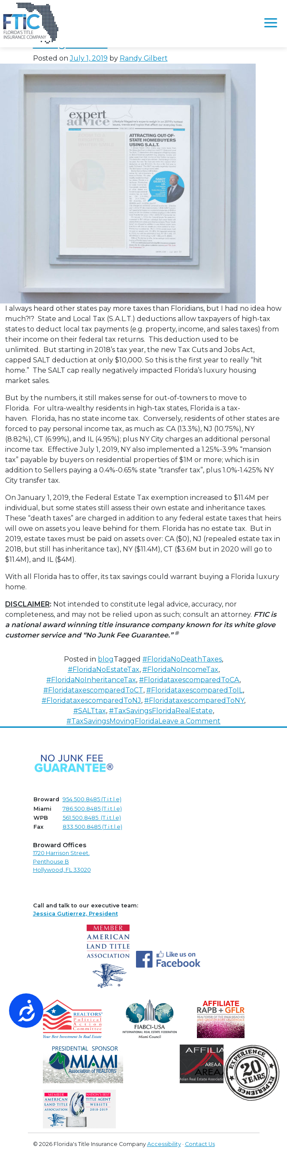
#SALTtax (89, 711)
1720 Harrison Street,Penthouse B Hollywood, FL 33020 (62, 861)
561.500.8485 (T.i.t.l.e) (92, 818)
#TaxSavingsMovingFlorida (112, 721)
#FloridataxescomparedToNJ (91, 700)
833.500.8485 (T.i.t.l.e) (92, 827)
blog (106, 659)
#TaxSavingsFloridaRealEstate (161, 711)
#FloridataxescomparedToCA (189, 680)
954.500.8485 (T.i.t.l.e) (92, 799)
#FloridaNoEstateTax (103, 669)
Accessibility (164, 1144)
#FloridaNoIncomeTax (180, 669)
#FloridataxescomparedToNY (194, 700)
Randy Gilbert (144, 58)
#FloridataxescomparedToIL (194, 690)
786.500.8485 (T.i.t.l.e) (92, 809)
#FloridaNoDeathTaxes (182, 659)
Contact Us (200, 1144)
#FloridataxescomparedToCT (93, 690)
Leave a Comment (189, 721)
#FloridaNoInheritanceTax (91, 680)
